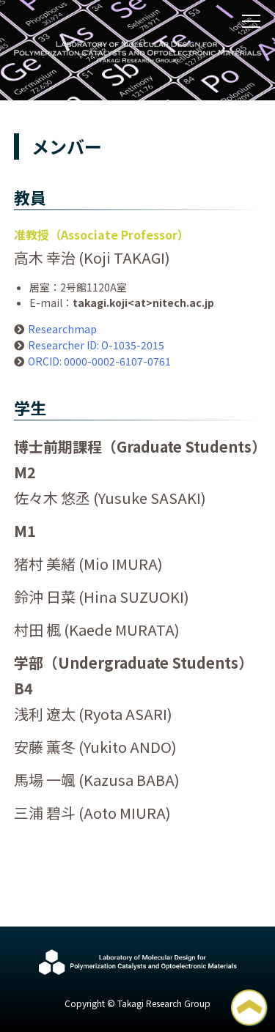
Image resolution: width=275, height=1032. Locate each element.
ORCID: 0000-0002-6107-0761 (99, 361)
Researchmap (62, 329)
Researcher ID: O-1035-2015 (96, 345)
